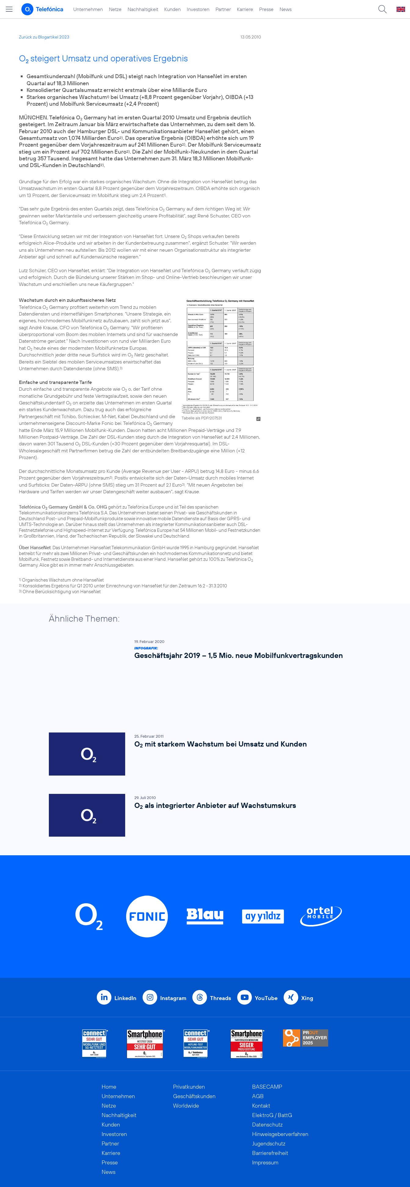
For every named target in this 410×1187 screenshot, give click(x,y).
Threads (220, 947)
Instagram (173, 947)
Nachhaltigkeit (143, 9)
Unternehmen (88, 9)
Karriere (245, 9)
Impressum (265, 1111)
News (286, 9)
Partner (223, 9)
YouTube (266, 947)
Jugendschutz (268, 1092)
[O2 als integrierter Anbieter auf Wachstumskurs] (202, 764)
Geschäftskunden (194, 1045)
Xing (307, 947)
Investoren (198, 9)
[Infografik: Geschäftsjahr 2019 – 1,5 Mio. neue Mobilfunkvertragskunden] (202, 651)
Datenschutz (267, 1073)
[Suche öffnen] (382, 9)
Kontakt (261, 1054)
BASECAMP (267, 1035)
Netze (115, 9)
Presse (266, 9)
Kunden (172, 9)
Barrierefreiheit (270, 1102)
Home (109, 1035)
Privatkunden (189, 1035)
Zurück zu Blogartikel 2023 (44, 37)
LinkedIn (125, 947)
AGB (258, 1045)
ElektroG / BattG (272, 1064)
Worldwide (186, 1054)
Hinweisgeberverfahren (280, 1083)
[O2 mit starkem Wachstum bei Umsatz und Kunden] (202, 703)
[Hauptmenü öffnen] (9, 9)
